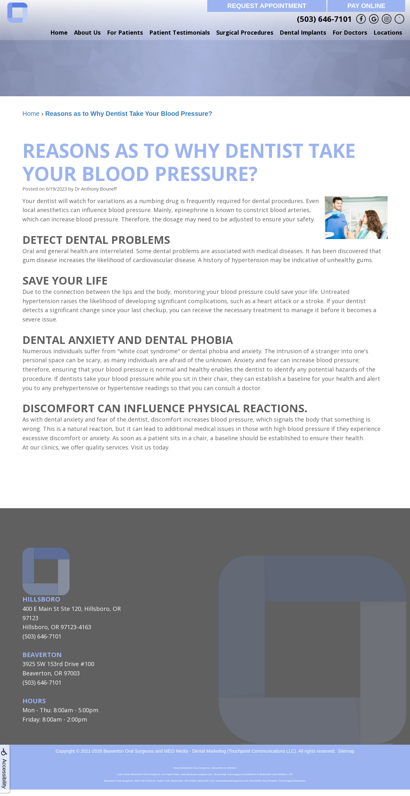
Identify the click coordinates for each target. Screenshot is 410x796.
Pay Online (366, 5)
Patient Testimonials (179, 32)
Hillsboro (41, 599)
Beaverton (42, 654)
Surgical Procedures (244, 32)
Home (59, 32)
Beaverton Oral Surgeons (128, 751)
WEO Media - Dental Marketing (195, 751)
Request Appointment (266, 5)
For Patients (125, 32)
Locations (387, 32)
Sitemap (346, 751)
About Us (87, 32)
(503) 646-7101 (324, 18)
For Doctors (349, 32)
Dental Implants (303, 32)
